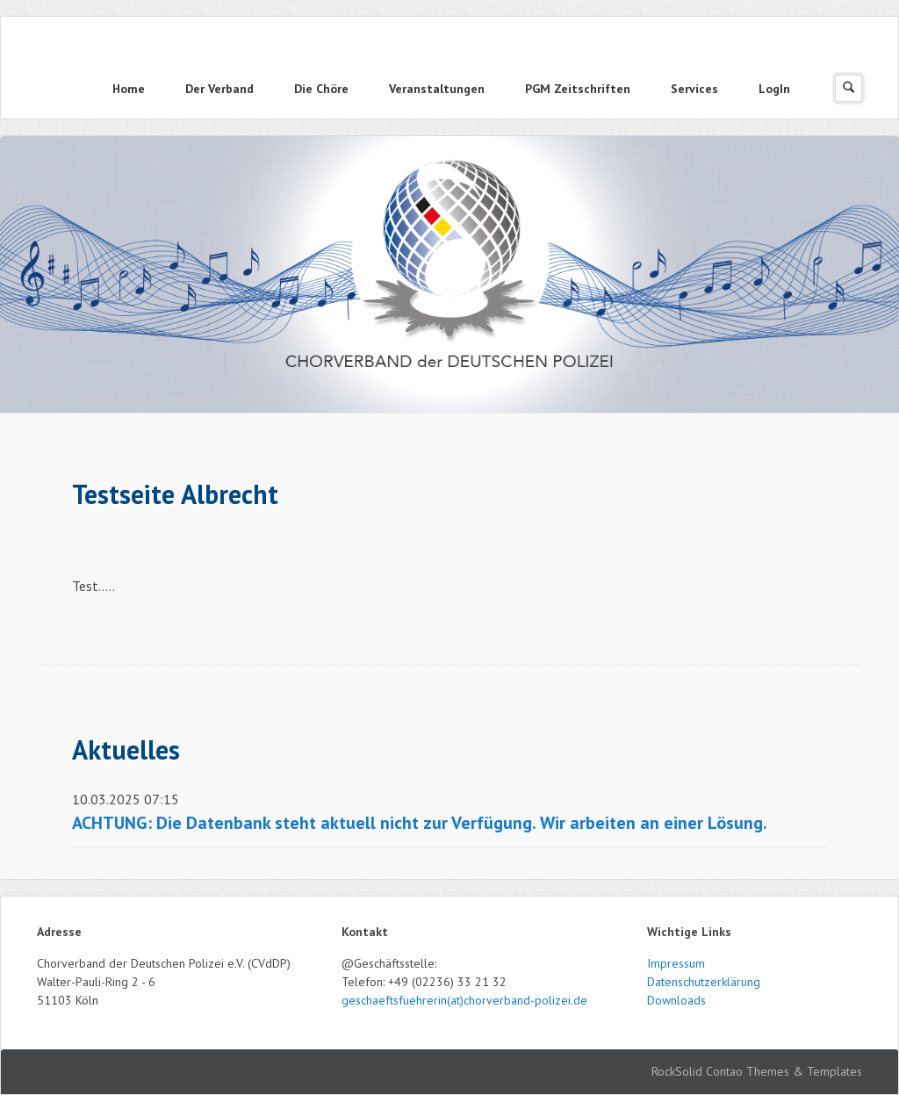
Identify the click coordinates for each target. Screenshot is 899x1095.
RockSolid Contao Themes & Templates (756, 1071)
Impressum (676, 963)
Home (128, 89)
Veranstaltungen (437, 89)
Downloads (676, 1000)
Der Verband (219, 89)
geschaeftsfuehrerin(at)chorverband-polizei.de (464, 1000)
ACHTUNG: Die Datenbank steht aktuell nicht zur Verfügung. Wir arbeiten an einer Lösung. (419, 822)
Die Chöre (321, 89)
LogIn (774, 89)
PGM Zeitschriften (577, 89)
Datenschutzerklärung (703, 982)
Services (694, 89)
